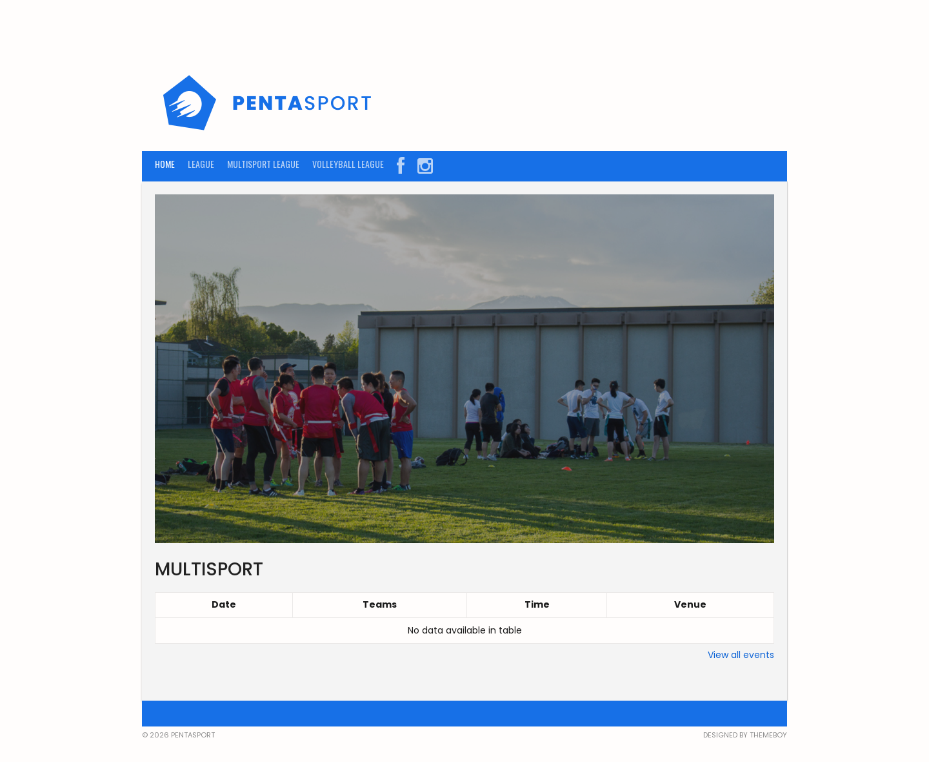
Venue (690, 604)
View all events (741, 654)
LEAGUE (201, 163)
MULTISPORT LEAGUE (263, 163)
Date (224, 604)
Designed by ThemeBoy (745, 735)
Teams (380, 604)
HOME (165, 163)
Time (537, 604)
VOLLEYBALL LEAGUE (348, 163)
